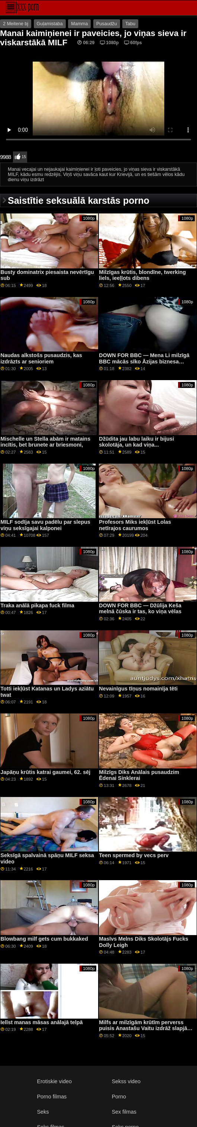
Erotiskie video (54, 1081)
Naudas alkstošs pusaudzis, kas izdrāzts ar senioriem (41, 358)
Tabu (130, 23)
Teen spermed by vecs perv (133, 855)
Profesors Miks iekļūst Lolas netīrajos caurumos (135, 525)
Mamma (79, 23)
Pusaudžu (106, 23)
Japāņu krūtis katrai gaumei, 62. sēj (45, 772)
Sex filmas (124, 1112)
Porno (119, 1097)
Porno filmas (52, 1097)
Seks (43, 1112)
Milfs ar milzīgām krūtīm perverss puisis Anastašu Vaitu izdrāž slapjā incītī (143, 1028)
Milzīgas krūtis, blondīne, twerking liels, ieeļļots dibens (142, 275)
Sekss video (126, 1081)
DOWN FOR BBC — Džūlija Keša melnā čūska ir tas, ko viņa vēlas (140, 608)
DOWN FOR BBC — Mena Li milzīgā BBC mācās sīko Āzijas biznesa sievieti (144, 361)
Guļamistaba (50, 23)
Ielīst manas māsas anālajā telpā (41, 1022)
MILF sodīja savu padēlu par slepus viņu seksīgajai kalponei (45, 525)
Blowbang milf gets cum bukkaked (44, 939)
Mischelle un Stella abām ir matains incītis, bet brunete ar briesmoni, (45, 442)
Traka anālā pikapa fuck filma (37, 605)
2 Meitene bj (15, 23)
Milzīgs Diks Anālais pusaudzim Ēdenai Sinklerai (139, 775)
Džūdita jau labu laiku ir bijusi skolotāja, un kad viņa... (136, 442)
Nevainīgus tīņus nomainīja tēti (138, 689)
